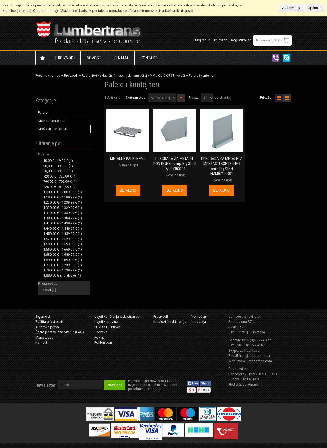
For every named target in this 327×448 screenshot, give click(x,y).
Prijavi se (220, 40)
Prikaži (193, 97)
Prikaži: (265, 97)
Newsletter (45, 385)
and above (59, 275)
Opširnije (314, 8)
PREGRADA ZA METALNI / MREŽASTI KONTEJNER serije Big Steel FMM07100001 (221, 166)
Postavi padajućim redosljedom (181, 98)
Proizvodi (71, 76)
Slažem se (293, 8)
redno (287, 98)
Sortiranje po (136, 97)
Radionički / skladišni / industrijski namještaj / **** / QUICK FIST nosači (133, 76)
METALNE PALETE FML (128, 158)
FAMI (47, 290)
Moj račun (202, 40)
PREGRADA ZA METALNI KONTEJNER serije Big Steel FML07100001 (174, 163)
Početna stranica (47, 76)
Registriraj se (241, 40)
